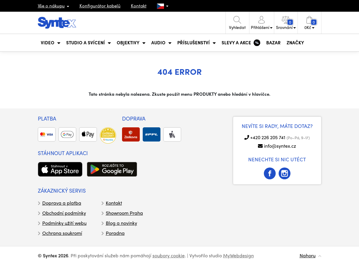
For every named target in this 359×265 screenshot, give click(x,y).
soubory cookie (168, 255)
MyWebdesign (238, 255)
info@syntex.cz (280, 145)
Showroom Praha (124, 212)
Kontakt (139, 5)
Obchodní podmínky (64, 212)
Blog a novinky (121, 223)
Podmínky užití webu (64, 223)
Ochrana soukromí (62, 233)
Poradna (115, 233)
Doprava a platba (61, 202)
